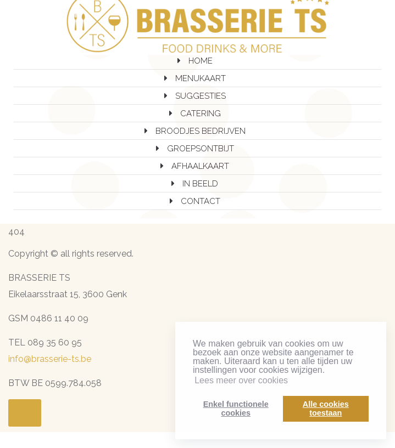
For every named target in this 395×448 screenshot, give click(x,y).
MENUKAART (200, 78)
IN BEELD (200, 184)
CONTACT (200, 201)
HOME (200, 61)
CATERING (200, 113)
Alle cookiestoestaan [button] (326, 408)
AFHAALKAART (200, 166)
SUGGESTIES (200, 96)
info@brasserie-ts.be (49, 359)
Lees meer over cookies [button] (241, 380)
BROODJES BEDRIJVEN (200, 131)
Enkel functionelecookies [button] (236, 408)
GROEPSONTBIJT (200, 149)
